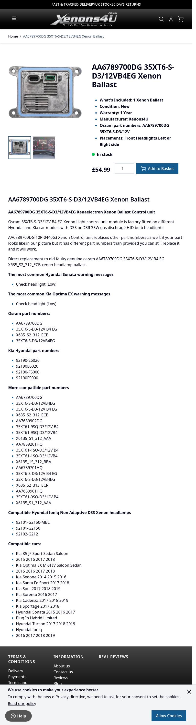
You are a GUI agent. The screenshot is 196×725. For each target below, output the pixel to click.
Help (18, 716)
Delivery (15, 671)
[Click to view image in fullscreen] (45, 94)
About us (62, 666)
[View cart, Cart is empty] (180, 19)
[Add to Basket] (157, 168)
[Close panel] (189, 692)
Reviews (61, 677)
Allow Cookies (169, 715)
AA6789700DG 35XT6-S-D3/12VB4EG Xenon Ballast (63, 36)
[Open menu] (14, 18)
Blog (58, 683)
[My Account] (171, 19)
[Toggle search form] (161, 19)
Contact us (63, 672)
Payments (17, 676)
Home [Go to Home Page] (13, 36)
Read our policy (22, 703)
